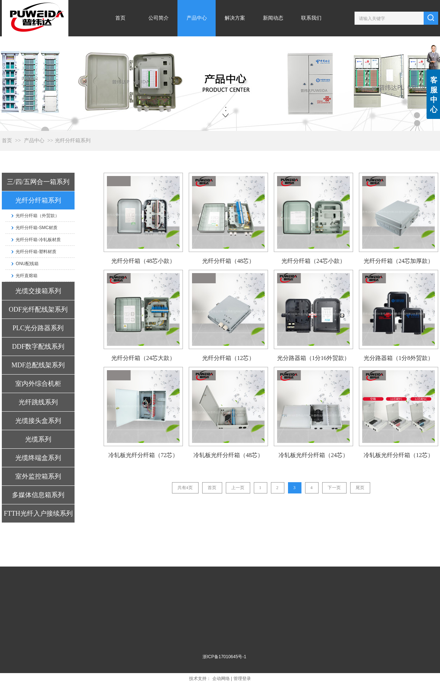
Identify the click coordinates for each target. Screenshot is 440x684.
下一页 (334, 487)
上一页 (237, 487)
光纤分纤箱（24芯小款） (313, 261)
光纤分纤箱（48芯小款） (143, 261)
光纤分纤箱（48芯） (228, 261)
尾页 (360, 487)
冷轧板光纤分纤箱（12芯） (398, 455)
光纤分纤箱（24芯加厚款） (398, 261)
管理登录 (242, 678)
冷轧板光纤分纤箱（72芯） (143, 455)
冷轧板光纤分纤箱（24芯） (313, 455)
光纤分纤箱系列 (73, 140)
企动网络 (221, 678)
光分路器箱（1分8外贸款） (398, 358)
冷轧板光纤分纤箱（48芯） (228, 455)
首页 (7, 140)
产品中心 (34, 140)
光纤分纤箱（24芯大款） (143, 358)
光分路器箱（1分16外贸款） (313, 358)
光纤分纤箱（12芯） (228, 358)
